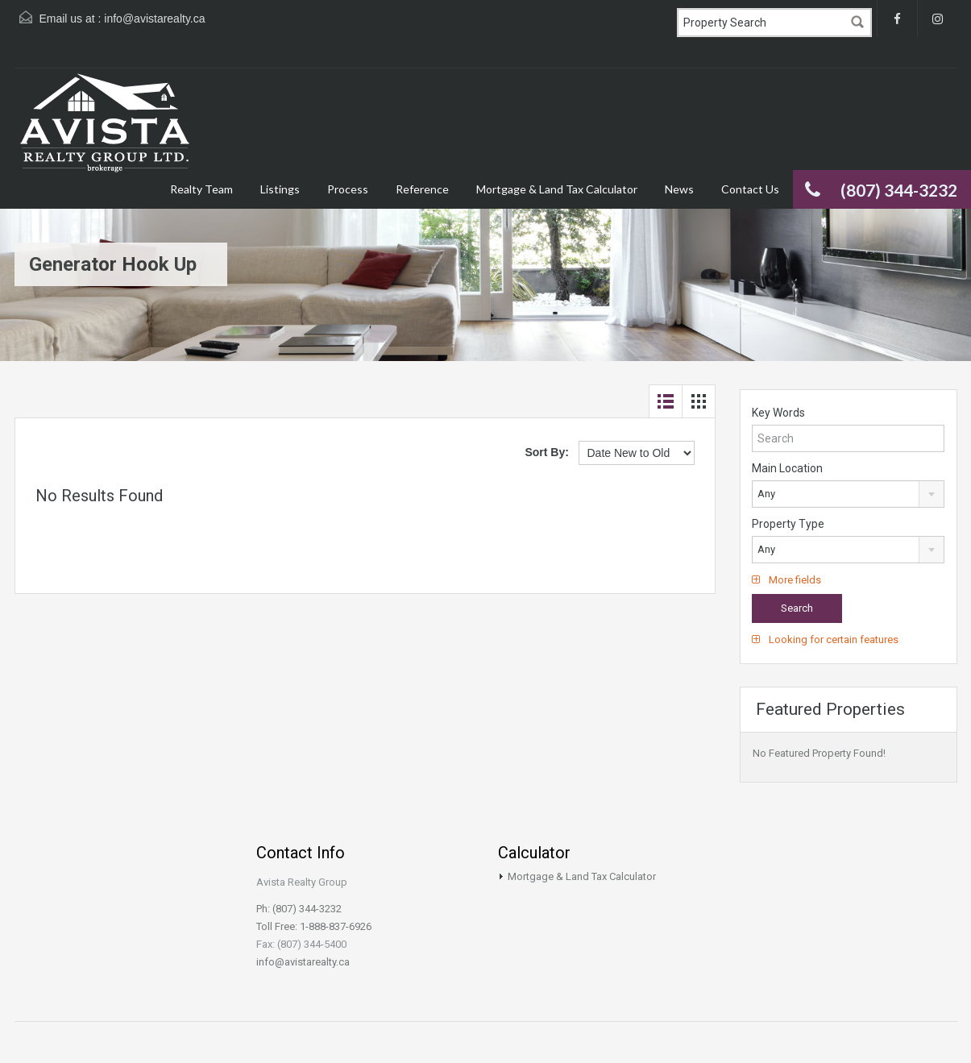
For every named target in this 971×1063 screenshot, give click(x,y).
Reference (422, 189)
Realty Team (201, 189)
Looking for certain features (825, 639)
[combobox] (848, 494)
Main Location (787, 468)
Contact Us (750, 189)
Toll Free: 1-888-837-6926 (313, 926)
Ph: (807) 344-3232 (299, 909)
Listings (280, 189)
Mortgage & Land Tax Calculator (556, 189)
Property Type (788, 523)
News (679, 189)
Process (347, 189)
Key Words (778, 412)
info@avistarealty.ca (154, 18)
